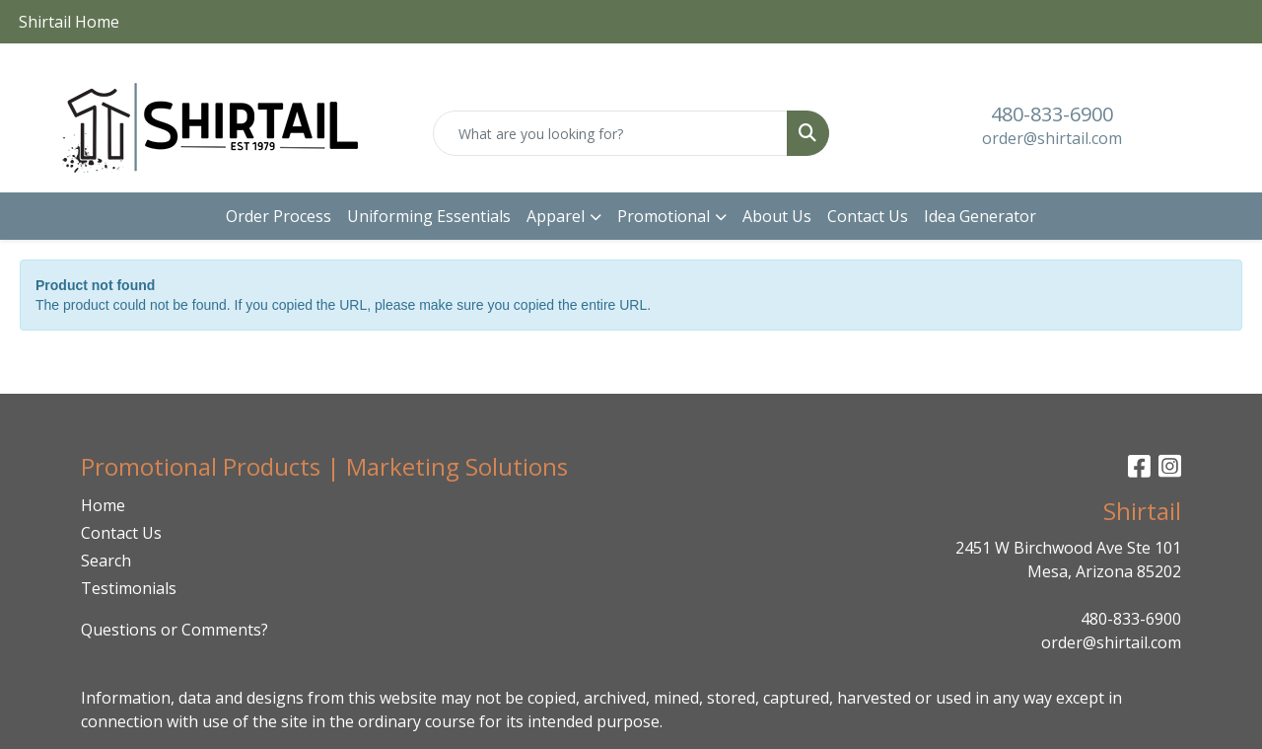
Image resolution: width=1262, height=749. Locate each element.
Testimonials (128, 588)
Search (106, 560)
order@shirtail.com (1052, 138)
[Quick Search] (611, 133)
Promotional (663, 216)
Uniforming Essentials (429, 216)
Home (103, 505)
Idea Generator (980, 216)
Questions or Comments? (174, 629)
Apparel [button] (555, 216)
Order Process (278, 216)
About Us (776, 216)
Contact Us (867, 216)
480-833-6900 (1052, 114)
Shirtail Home (69, 22)
